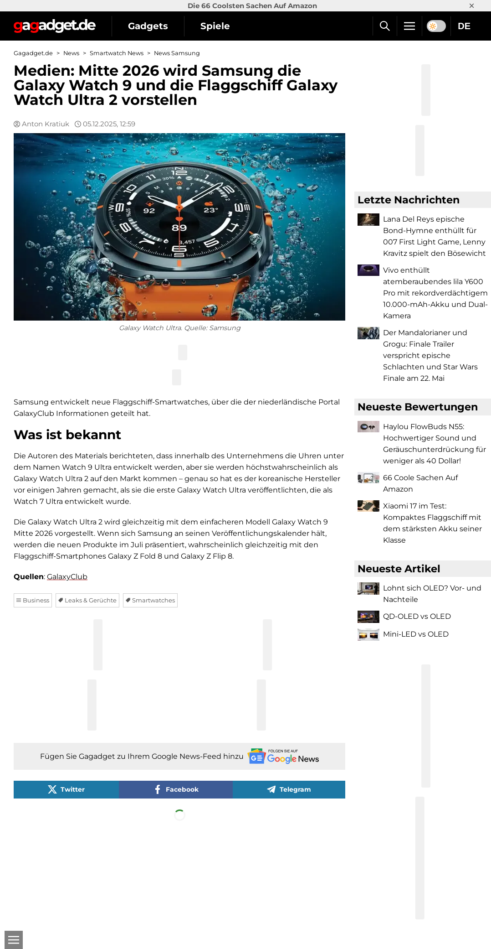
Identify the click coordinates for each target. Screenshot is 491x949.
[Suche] (385, 26)
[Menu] (409, 26)
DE (464, 26)
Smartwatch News (116, 53)
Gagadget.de (33, 53)
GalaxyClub (67, 576)
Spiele (215, 26)
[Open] (14, 940)
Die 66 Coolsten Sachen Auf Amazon (252, 5)
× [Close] (472, 5)
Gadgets (148, 26)
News (71, 53)
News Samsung (177, 53)
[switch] (436, 26)
